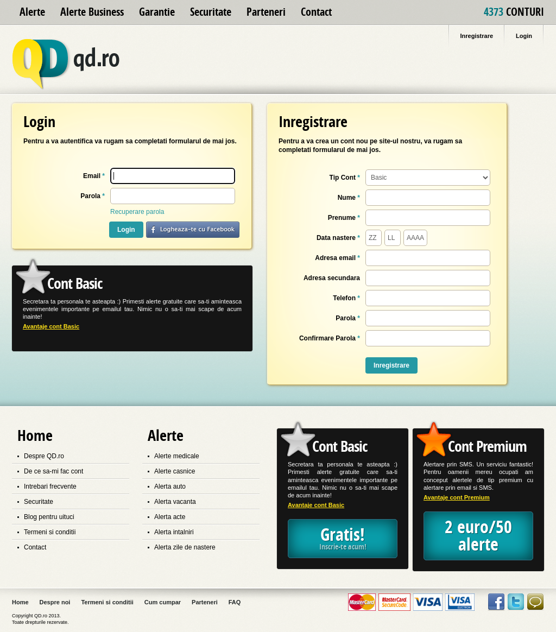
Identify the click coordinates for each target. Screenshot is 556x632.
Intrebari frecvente (50, 486)
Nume (349, 197)
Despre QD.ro (44, 456)
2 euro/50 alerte (478, 536)
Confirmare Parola (329, 338)
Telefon (346, 298)
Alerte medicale (176, 456)
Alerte (32, 11)
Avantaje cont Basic (51, 327)
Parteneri (266, 11)
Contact (316, 11)
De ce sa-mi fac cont (53, 471)
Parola (92, 196)
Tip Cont (345, 177)
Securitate (210, 11)
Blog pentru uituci (49, 517)
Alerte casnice (174, 471)
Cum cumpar (162, 602)
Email (94, 176)
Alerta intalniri (174, 532)
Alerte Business (92, 11)
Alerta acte (169, 517)
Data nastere (338, 238)
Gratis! (342, 538)
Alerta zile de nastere (185, 547)
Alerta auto (170, 486)
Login (126, 229)
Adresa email (337, 258)
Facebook (496, 602)
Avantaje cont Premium (457, 498)
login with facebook (192, 230)
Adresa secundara (332, 278)
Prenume (344, 218)
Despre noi (55, 602)
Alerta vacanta (175, 501)
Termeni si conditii (49, 532)
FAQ (235, 602)
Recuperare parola (137, 212)
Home (20, 602)
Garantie (157, 11)
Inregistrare (391, 365)
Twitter (516, 602)
